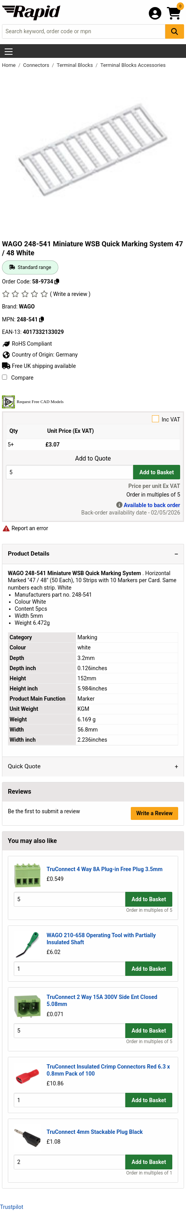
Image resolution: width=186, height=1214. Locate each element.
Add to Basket (156, 472)
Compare (17, 378)
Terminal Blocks (75, 65)
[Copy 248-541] (41, 319)
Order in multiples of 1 (149, 1173)
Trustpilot (11, 1207)
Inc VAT (93, 419)
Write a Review (154, 813)
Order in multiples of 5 (149, 910)
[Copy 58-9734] (56, 281)
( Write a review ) (70, 294)
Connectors (37, 65)
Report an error (25, 528)
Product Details (28, 553)
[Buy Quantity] (69, 472)
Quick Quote (24, 766)
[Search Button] (174, 31)
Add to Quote (93, 458)
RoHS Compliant (27, 344)
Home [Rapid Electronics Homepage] (9, 65)
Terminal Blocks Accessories (133, 65)
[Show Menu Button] (9, 51)
